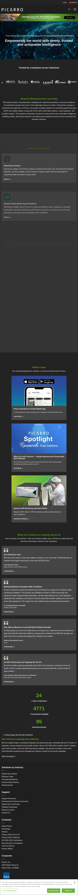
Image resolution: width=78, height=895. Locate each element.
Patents (4, 832)
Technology (6, 829)
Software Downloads (9, 807)
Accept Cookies (53, 890)
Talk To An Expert (8, 756)
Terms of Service (8, 846)
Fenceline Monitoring (9, 779)
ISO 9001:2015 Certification (12, 840)
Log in (65, 2)
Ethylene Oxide (7, 776)
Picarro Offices (7, 849)
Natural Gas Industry (9, 774)
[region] (39, 887)
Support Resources (9, 798)
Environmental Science (10, 782)
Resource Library (8, 810)
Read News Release (21, 519)
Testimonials (8, 571)
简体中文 (73, 2)
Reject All (68, 890)
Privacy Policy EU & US (10, 835)
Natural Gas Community (11, 804)
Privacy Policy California (11, 837)
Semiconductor (7, 785)
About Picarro (7, 826)
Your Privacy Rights (9, 890)
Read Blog (17, 468)
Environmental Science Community (15, 801)
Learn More (18, 416)
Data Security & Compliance (12, 843)
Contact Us (6, 813)
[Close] (74, 882)
